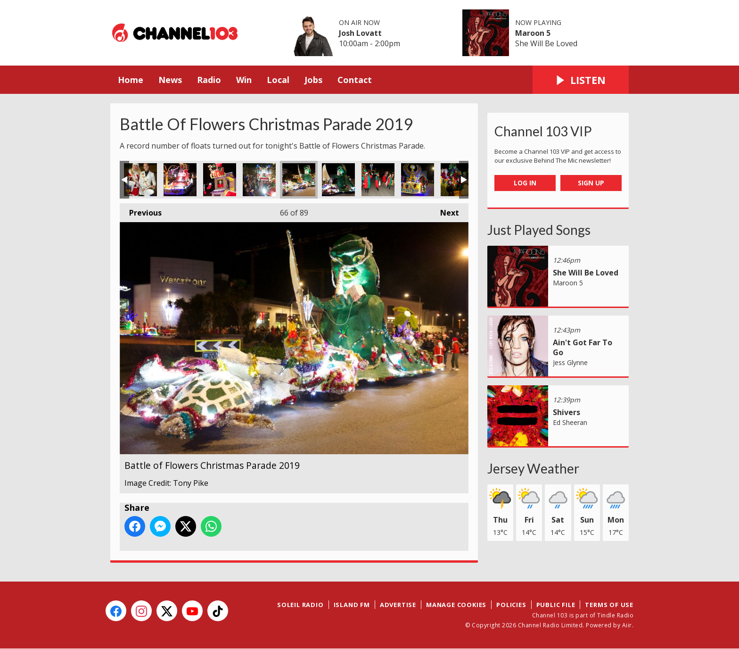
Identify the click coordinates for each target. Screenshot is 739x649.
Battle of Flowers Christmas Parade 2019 (140, 179)
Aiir (627, 625)
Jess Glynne (570, 362)
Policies (511, 604)
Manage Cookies (456, 604)
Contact (354, 79)
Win (244, 79)
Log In (525, 182)
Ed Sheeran (570, 422)
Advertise (398, 604)
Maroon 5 (532, 33)
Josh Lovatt (360, 33)
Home (130, 79)
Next (445, 210)
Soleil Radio (300, 604)
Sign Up (591, 182)
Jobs (313, 79)
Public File (555, 604)
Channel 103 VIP (543, 131)
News (170, 79)
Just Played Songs (539, 230)
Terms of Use (609, 604)
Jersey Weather (533, 468)
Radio (209, 79)
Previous (141, 210)
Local (278, 79)
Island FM (352, 604)
